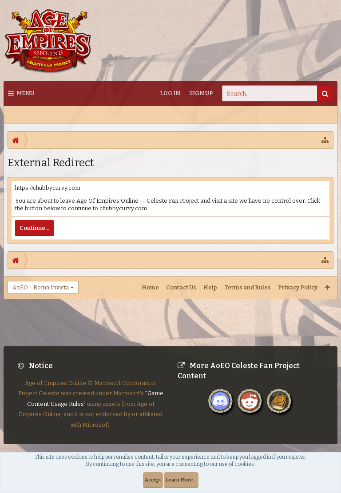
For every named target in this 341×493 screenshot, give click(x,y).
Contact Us (181, 287)
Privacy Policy (297, 287)
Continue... (34, 227)
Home (150, 287)
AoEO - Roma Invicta (40, 287)
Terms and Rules (247, 287)
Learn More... (181, 480)
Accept (153, 480)
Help (210, 287)
